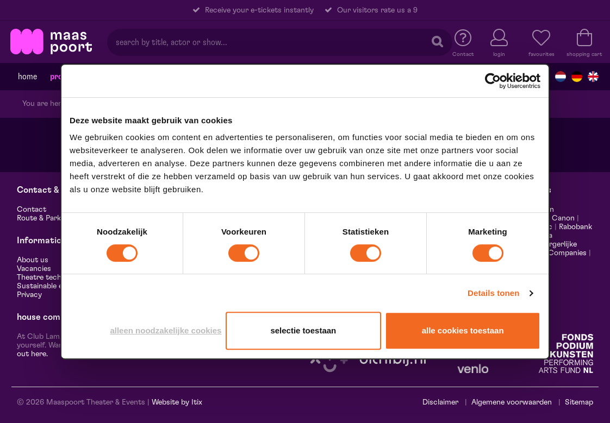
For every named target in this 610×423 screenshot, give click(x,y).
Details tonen (493, 293)
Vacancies (34, 269)
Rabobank (575, 227)
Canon (563, 218)
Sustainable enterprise (55, 286)
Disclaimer (440, 402)
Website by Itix (177, 402)
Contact (31, 209)
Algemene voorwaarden (511, 402)
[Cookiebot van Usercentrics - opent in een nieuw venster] (492, 81)
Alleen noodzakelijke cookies (165, 330)
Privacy (29, 295)
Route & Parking (44, 218)
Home (27, 76)
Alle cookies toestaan (463, 330)
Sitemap (579, 402)
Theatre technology (50, 277)
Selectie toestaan (303, 330)
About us (32, 260)
